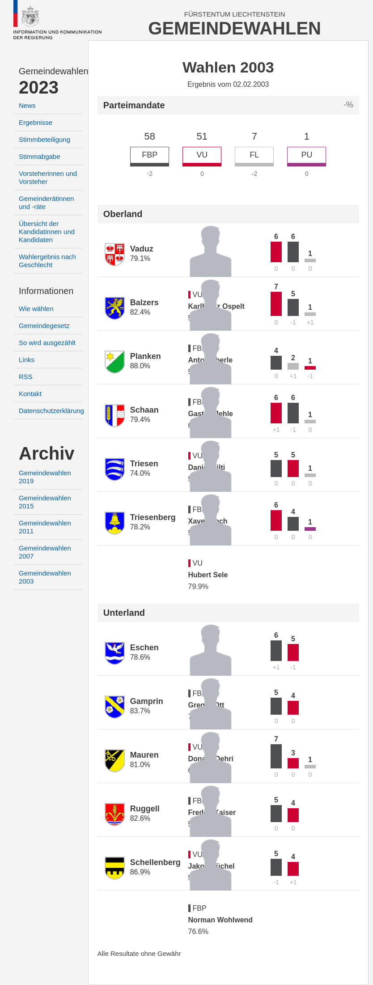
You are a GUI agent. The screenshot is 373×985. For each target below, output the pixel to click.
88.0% (140, 366)
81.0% (140, 764)
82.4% (140, 312)
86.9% (140, 872)
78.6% (140, 657)
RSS (26, 376)
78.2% (140, 527)
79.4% (140, 419)
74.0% (140, 473)
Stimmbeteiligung (44, 139)
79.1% (140, 258)
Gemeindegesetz (44, 325)
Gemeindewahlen (51, 71)
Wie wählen (36, 308)
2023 (39, 87)
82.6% (140, 818)
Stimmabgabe (39, 156)
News (27, 105)
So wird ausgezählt (47, 342)
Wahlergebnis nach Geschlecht (47, 261)
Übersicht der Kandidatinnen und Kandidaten (47, 231)
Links (26, 359)
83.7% (140, 711)
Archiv (47, 453)
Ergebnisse (35, 122)
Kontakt (30, 393)
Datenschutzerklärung (51, 410)
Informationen (46, 291)
